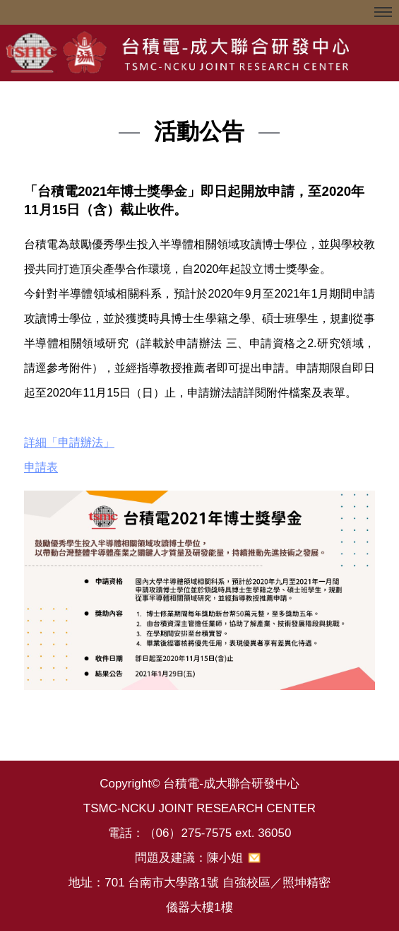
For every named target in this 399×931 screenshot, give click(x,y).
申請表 (41, 467)
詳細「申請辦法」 (69, 442)
